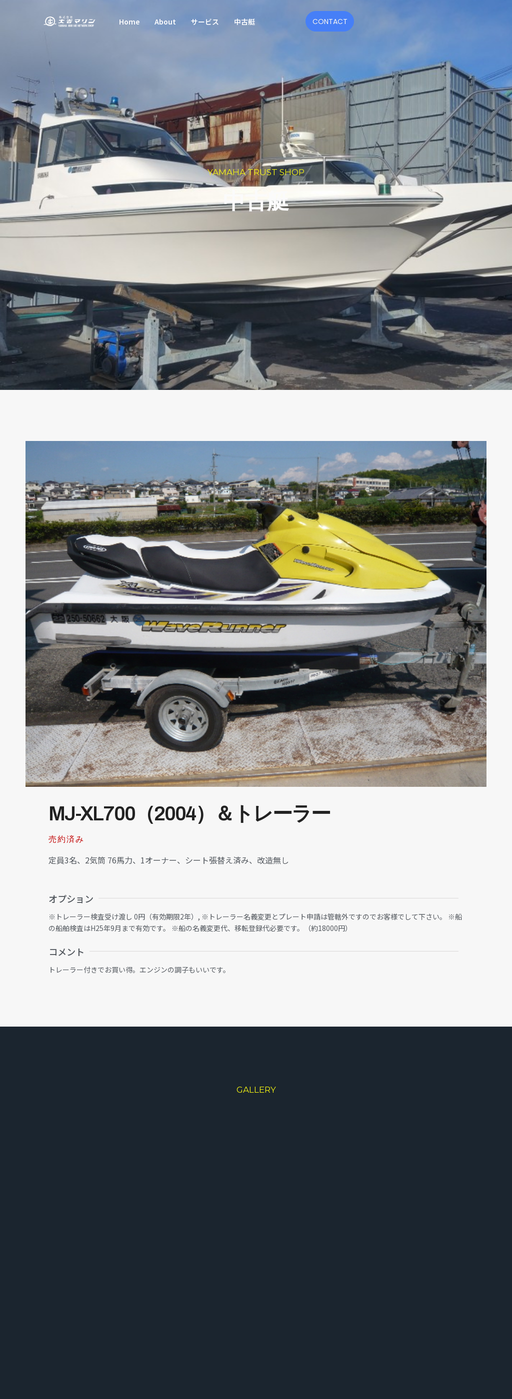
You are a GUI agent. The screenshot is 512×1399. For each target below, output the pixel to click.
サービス (205, 22)
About (165, 22)
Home (129, 22)
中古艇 (244, 22)
